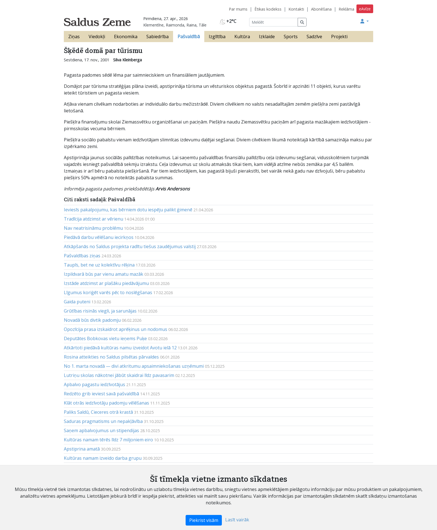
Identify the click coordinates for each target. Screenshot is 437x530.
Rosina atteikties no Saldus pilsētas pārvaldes (111, 357)
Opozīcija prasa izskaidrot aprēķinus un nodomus (115, 329)
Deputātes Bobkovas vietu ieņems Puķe (105, 338)
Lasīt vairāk (237, 520)
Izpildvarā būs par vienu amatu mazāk (103, 274)
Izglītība (217, 36)
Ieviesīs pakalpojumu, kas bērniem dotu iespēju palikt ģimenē (128, 210)
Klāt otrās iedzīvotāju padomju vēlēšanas (106, 403)
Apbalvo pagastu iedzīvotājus (94, 384)
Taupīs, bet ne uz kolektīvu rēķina (99, 265)
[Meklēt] (273, 22)
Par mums (238, 9)
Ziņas (74, 36)
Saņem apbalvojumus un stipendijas (101, 430)
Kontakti (296, 9)
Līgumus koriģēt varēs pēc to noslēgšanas (108, 292)
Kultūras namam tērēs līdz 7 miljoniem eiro (108, 440)
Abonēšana (321, 9)
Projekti (339, 36)
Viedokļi (97, 36)
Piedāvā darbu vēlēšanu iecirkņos (98, 237)
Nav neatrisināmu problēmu (93, 228)
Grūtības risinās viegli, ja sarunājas (100, 311)
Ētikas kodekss (267, 9)
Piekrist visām (203, 520)
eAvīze (365, 8)
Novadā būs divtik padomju (92, 320)
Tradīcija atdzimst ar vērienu (93, 219)
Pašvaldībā (189, 36)
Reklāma (346, 9)
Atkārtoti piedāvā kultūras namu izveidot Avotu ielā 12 (120, 348)
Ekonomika (125, 36)
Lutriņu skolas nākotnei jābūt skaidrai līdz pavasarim (119, 375)
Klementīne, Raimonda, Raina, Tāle (175, 25)
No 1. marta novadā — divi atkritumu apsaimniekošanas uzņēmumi (134, 366)
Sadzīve (314, 36)
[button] (364, 21)
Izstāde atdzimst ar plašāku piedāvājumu (106, 283)
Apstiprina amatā (82, 449)
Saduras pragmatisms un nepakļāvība (103, 421)
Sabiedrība (157, 36)
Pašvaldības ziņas (82, 256)
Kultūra (242, 36)
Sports (291, 36)
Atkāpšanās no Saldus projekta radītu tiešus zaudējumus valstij (130, 246)
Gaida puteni (77, 302)
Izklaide (267, 36)
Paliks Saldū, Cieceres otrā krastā (98, 412)
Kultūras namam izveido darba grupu (103, 458)
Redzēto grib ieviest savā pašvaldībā (101, 394)
